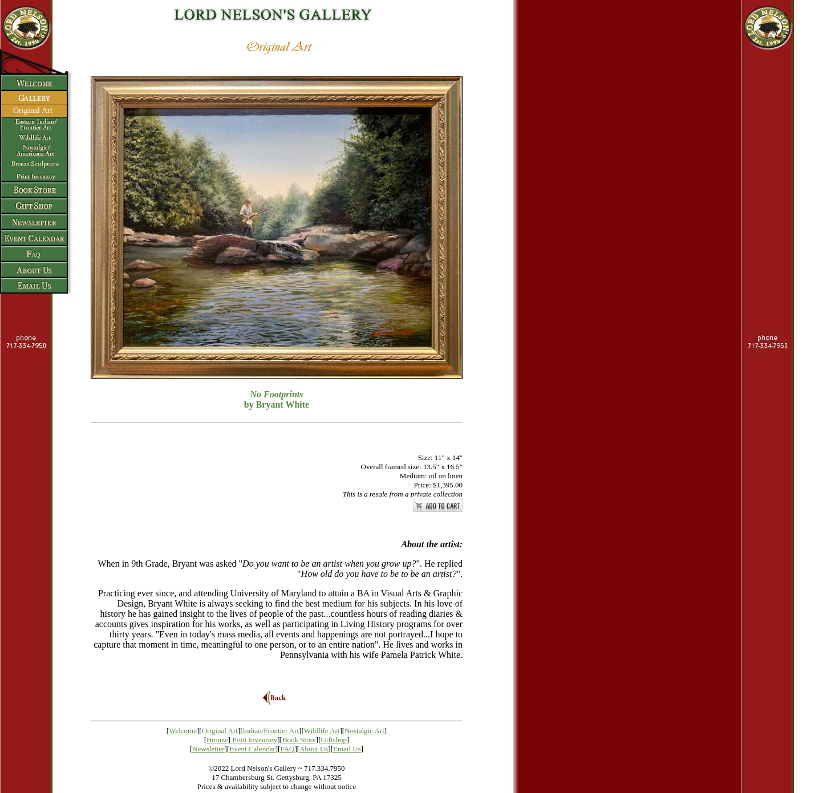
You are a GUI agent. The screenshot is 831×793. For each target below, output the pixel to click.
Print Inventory (254, 739)
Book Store (299, 739)
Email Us (347, 749)
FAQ (287, 749)
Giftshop (334, 739)
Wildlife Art (322, 730)
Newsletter (208, 749)
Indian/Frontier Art (271, 730)
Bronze (217, 739)
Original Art (220, 730)
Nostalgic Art (364, 730)
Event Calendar (252, 749)
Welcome (183, 730)
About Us (313, 749)
